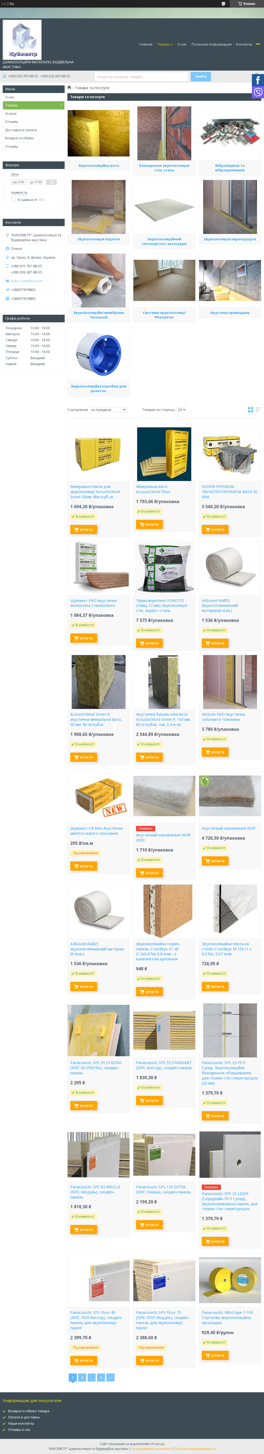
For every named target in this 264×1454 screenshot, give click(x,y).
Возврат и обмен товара (28, 1410)
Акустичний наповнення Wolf (228, 828)
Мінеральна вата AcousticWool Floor (153, 489)
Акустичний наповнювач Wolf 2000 (163, 838)
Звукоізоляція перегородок (230, 287)
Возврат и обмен (19, 138)
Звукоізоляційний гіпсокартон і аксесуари (164, 291)
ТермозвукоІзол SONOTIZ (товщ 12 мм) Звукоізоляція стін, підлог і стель (161, 605)
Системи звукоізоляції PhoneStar (164, 363)
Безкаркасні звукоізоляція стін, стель (164, 216)
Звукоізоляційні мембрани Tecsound (98, 365)
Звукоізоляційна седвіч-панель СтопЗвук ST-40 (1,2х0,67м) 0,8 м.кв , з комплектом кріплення (158, 951)
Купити (86, 530)
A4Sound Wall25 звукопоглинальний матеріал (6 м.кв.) (97, 949)
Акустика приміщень (230, 362)
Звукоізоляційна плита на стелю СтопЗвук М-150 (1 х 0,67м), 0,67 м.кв (226, 949)
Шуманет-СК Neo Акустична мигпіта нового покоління (96, 831)
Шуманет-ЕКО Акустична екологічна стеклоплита (93, 603)
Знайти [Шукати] (200, 76)
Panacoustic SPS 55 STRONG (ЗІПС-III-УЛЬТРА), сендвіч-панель (96, 1067)
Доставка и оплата (21, 129)
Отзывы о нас (19, 1429)
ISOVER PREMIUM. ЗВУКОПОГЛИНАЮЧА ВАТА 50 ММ (229, 491)
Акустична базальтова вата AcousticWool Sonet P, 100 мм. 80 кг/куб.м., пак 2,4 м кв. (163, 719)
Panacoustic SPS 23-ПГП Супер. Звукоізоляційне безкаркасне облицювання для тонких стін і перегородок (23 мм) (230, 1073)
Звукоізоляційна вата (98, 215)
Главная (145, 44)
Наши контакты (21, 1423)
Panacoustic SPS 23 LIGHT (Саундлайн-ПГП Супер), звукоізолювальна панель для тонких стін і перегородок (230, 1201)
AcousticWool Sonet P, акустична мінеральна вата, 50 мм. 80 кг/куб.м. (96, 719)
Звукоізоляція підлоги (99, 287)
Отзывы (11, 121)
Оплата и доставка (24, 1417)
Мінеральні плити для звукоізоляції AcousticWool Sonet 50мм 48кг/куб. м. (95, 491)
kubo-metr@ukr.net (27, 281)
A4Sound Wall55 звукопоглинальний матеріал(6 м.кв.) (220, 605)
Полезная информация (212, 44)
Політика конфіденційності (195, 1448)
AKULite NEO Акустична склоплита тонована (223, 717)
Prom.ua (157, 1444)
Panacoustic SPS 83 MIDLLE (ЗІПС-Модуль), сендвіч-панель (95, 1192)
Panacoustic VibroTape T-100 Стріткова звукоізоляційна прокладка (227, 1317)
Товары (163, 44)
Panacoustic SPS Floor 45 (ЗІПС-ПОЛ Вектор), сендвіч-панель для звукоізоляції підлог (96, 1320)
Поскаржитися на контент (151, 1448)
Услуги (10, 113)
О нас (182, 44)
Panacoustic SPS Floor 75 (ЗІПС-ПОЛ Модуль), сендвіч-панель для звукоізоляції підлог (163, 1320)
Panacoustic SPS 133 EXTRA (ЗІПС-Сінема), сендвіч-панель (163, 1190)
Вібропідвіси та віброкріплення (230, 218)
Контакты (244, 44)
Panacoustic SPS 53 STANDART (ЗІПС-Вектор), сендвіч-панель (164, 1065)
